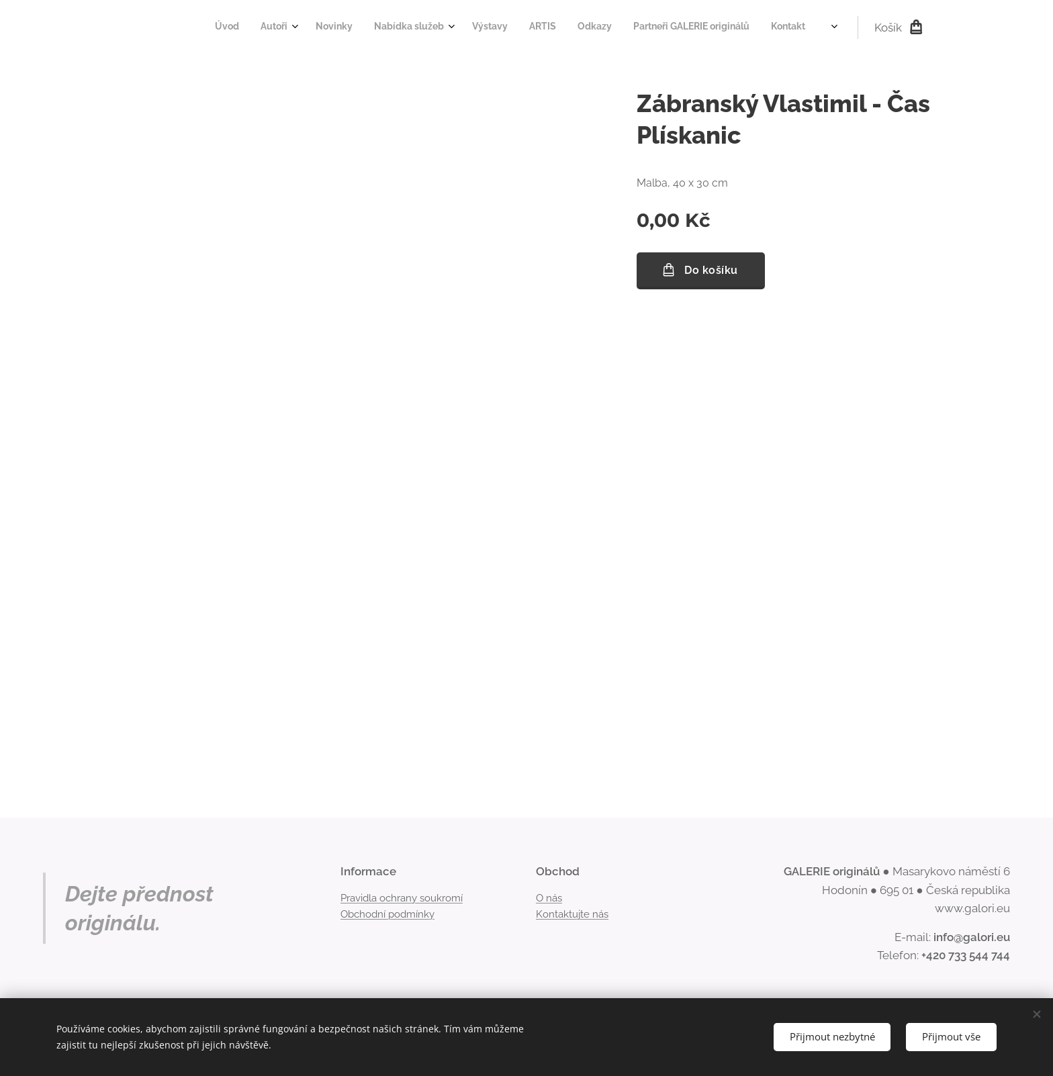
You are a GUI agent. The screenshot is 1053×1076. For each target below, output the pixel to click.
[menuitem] (609, 27)
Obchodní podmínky (387, 914)
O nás (549, 897)
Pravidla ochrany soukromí (401, 897)
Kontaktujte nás (572, 914)
